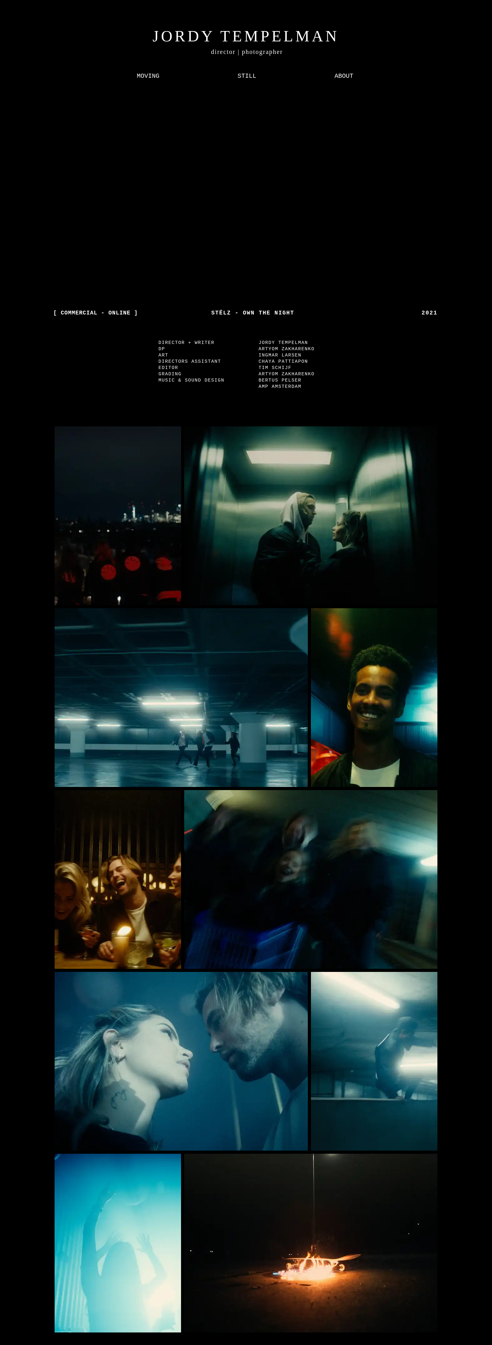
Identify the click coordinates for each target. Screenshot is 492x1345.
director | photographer (247, 51)
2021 (429, 313)
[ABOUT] (344, 76)
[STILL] (247, 76)
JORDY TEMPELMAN (245, 36)
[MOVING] (148, 76)
